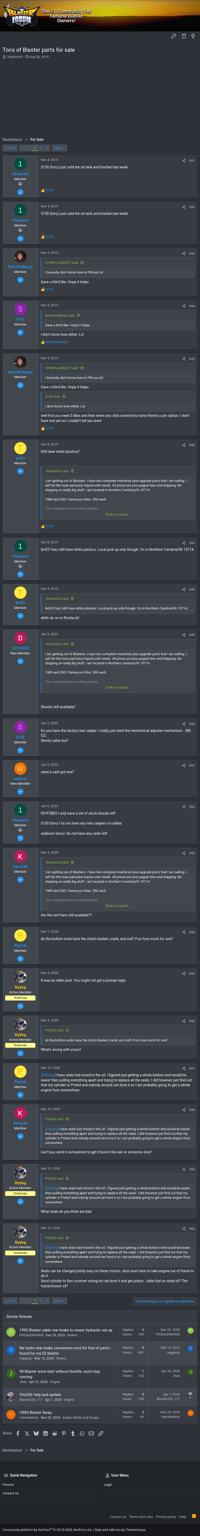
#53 (192, 853)
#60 (192, 1229)
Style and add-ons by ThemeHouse (119, 1530)
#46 (192, 445)
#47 (192, 543)
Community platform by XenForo (47, 1530)
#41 (192, 161)
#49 (192, 635)
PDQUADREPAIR (31, 1335)
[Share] (183, 160)
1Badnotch (15, 57)
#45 (192, 359)
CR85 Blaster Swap (35, 1412)
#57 (192, 1068)
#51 (192, 765)
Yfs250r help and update (40, 1394)
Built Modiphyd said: (60, 315)
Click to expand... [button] (118, 514)
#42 (192, 207)
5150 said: (52, 396)
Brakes (73, 1335)
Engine (55, 1382)
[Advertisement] (99, 97)
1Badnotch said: (57, 471)
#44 (192, 306)
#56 (192, 1021)
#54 (192, 932)
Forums (8, 1485)
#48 (192, 589)
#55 (192, 974)
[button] (8, 36)
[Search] (192, 16)
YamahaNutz (28, 1417)
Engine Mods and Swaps (81, 1417)
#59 (192, 1169)
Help (182, 1517)
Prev (12, 148)
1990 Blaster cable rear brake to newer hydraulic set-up (65, 1330)
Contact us (11, 1493)
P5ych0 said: (54, 1030)
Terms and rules (141, 1517)
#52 (192, 807)
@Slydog (48, 1075)
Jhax (23, 1382)
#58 (192, 1110)
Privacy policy (166, 1517)
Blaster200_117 (30, 1400)
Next (57, 148)
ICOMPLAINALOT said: (62, 263)
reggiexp (25, 1358)
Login (108, 1485)
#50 (192, 724)
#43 (192, 253)
